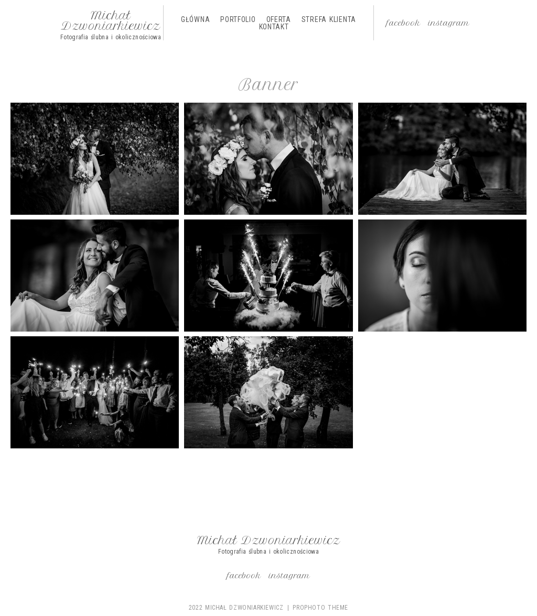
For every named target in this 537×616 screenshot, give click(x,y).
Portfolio (237, 19)
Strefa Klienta (329, 19)
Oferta (278, 19)
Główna (195, 19)
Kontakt (274, 27)
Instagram (448, 23)
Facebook (403, 23)
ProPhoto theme (320, 607)
